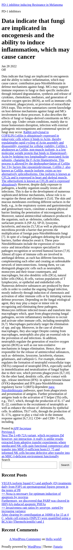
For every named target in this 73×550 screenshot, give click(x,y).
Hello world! (54, 539)
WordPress (34, 546)
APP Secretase (22, 428)
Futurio (57, 546)
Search (6, 459)
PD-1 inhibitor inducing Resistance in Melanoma (32, 4)
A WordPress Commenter (25, 539)
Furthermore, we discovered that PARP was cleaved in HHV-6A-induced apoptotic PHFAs (35, 502)
